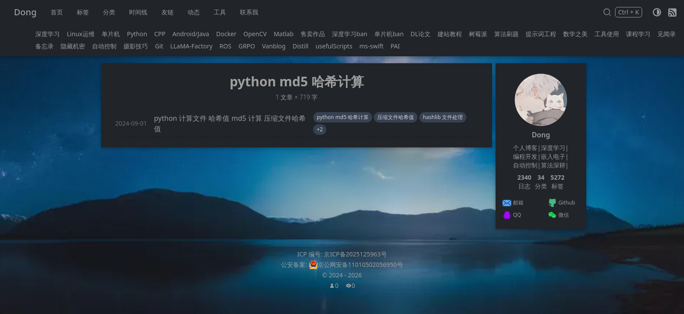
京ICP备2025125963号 (355, 254)
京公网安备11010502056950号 (360, 264)
